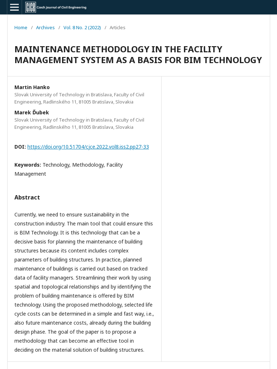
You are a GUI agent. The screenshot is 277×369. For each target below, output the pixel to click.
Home (20, 27)
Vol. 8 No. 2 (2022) (82, 27)
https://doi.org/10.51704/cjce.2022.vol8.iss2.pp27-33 (88, 146)
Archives (45, 27)
